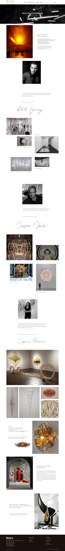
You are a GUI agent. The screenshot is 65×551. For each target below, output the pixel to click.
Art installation (48, 543)
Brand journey (31, 2)
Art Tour (37, 2)
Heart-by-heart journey (49, 544)
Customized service (48, 540)
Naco (42, 2)
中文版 (55, 2)
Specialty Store (11, 549)
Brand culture (31, 539)
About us (7, 549)
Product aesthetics (48, 539)
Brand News (30, 540)
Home (25, 2)
